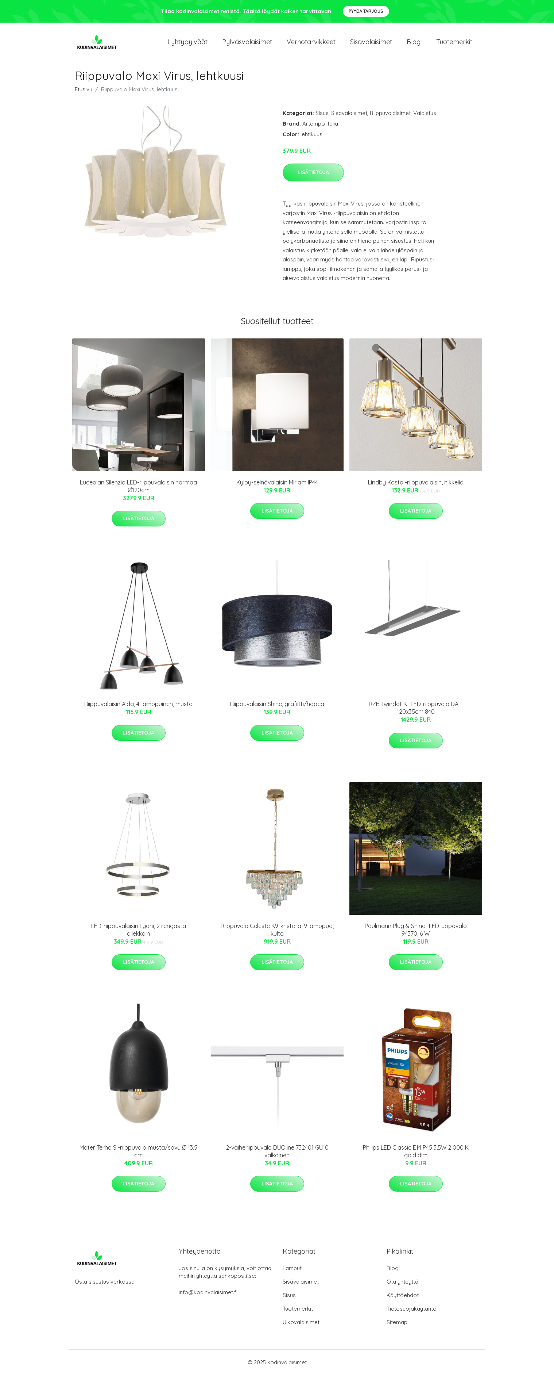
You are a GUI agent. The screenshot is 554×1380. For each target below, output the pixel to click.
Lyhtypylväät (187, 44)
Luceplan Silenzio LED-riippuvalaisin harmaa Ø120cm (138, 491)
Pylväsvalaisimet (247, 44)
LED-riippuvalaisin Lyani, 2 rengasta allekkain (138, 934)
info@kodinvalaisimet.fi (208, 1297)
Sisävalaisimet (371, 44)
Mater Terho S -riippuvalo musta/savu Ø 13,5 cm (138, 1156)
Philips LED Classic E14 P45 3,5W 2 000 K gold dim (416, 1156)
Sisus (322, 118)
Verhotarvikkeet (311, 44)
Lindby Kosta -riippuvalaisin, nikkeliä (416, 487)
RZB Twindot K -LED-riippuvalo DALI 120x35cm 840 (415, 712)
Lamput (292, 1273)
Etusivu (83, 94)
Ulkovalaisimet (301, 1327)
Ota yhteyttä (402, 1286)
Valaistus (424, 118)
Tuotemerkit (454, 44)
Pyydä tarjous (366, 11)
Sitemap (397, 1327)
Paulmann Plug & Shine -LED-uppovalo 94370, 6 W (416, 934)
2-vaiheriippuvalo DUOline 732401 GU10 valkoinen (277, 1156)
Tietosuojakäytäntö (412, 1313)
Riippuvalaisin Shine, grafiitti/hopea (277, 709)
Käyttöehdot (403, 1300)
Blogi (414, 44)
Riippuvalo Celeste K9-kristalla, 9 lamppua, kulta (277, 934)
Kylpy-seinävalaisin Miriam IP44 (277, 487)
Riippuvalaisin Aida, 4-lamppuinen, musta (138, 709)
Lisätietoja (313, 177)
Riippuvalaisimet (390, 118)
